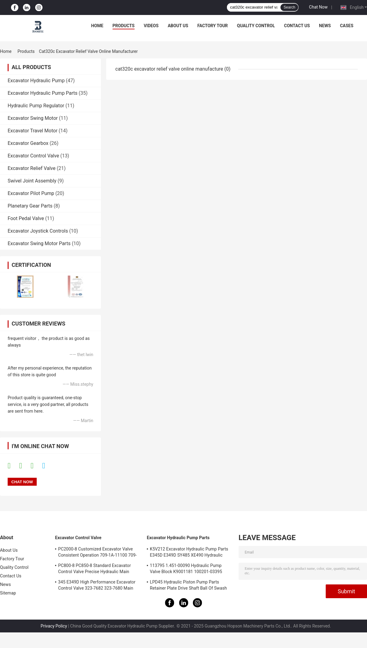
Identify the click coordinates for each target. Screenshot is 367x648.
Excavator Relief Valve (31, 168)
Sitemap (8, 593)
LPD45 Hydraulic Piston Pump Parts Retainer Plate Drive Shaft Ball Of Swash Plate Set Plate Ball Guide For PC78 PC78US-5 (188, 586)
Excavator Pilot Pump (31, 193)
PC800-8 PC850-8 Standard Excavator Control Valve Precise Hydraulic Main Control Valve (94, 569)
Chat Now (318, 7)
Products (124, 25)
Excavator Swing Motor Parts (39, 243)
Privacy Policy (54, 626)
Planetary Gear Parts (30, 206)
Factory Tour (212, 25)
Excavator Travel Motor (32, 131)
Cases (347, 25)
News (325, 25)
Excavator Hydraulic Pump (36, 80)
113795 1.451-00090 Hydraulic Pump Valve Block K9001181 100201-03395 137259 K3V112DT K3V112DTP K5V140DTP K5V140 (186, 569)
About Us (178, 25)
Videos (151, 25)
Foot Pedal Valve (26, 218)
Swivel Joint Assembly (32, 181)
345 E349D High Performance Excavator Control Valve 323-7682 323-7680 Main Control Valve (96, 586)
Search (289, 7)
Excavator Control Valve (33, 156)
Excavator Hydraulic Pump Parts (42, 93)
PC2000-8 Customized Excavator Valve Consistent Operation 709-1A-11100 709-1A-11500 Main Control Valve (97, 553)
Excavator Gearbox (28, 143)
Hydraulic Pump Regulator (36, 106)
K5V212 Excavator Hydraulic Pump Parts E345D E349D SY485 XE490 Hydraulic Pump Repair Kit (189, 553)
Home (97, 25)
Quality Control (256, 25)
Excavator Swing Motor (33, 118)
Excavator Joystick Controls (38, 231)
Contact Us (297, 25)
